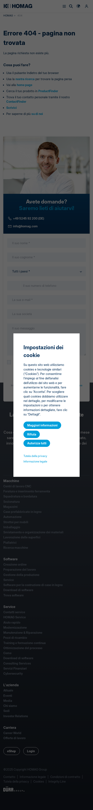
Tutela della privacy (35, 456)
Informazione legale (35, 461)
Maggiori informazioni (42, 425)
